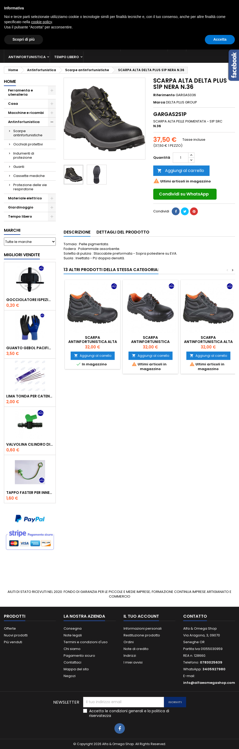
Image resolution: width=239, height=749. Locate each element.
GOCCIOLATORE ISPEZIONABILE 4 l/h (29, 300)
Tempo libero (66, 56)
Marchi (12, 230)
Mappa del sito (76, 669)
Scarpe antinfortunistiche (27, 133)
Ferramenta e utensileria (46, 45)
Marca (159, 102)
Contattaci (72, 662)
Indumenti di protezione (23, 155)
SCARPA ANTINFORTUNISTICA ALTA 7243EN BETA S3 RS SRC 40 (92, 341)
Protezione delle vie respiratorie (30, 187)
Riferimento (164, 95)
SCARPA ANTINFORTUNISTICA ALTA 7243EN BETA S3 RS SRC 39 (208, 341)
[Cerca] (120, 24)
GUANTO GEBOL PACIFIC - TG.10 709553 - (29, 348)
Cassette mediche (29, 175)
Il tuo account (141, 616)
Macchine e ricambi (97, 45)
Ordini (129, 642)
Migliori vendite (22, 255)
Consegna (73, 628)
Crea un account (220, 4)
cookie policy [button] (41, 721)
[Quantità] (180, 157)
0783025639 (52, 4)
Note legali (73, 635)
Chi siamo (72, 648)
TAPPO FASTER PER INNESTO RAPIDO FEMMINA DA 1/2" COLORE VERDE (29, 492)
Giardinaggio (204, 45)
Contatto (11, 4)
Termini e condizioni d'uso (86, 642)
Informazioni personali (143, 628)
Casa (177, 45)
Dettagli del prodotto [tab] (122, 232)
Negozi (70, 675)
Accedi (195, 4)
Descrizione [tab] (77, 232)
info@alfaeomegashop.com (209, 682)
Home (10, 81)
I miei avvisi (133, 662)
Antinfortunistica (27, 56)
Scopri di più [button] (24, 739)
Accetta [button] (219, 739)
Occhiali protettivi (28, 144)
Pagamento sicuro (79, 655)
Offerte (10, 628)
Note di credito (136, 648)
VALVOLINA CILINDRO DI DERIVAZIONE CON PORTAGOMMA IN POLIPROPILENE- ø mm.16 (29, 444)
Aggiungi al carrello (180, 171)
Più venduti (13, 642)
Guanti (18, 166)
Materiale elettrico (144, 45)
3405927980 (97, 4)
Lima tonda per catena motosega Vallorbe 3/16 (29, 396)
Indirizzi (130, 655)
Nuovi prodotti (16, 635)
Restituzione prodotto (142, 635)
